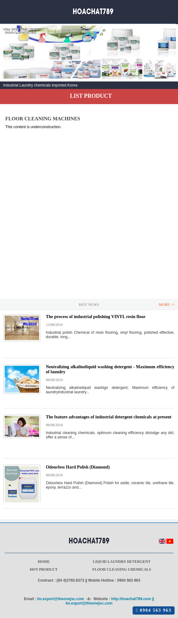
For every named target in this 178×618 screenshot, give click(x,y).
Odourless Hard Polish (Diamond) (77, 467)
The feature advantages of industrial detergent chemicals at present (108, 417)
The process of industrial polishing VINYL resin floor (95, 316)
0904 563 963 (153, 610)
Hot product (44, 569)
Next (170, 58)
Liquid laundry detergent (122, 561)
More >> (167, 304)
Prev (8, 58)
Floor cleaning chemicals (121, 569)
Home (44, 561)
